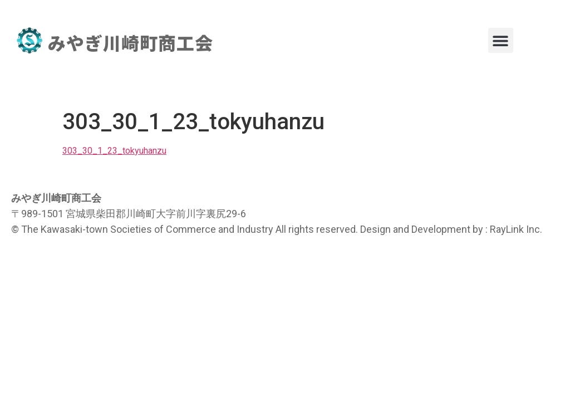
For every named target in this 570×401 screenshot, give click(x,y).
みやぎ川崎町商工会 (130, 42)
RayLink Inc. (516, 229)
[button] (500, 40)
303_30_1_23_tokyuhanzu (114, 150)
